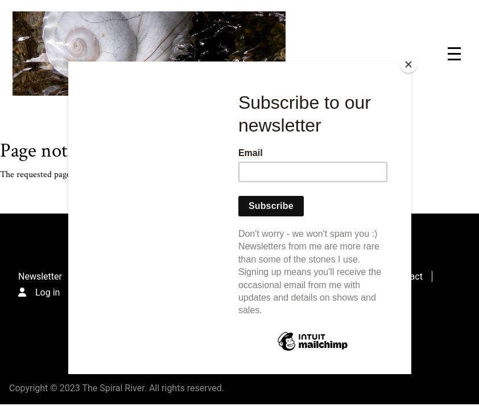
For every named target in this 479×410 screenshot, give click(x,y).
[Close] (408, 64)
